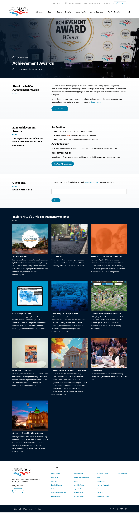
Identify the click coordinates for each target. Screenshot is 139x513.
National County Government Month (106, 256)
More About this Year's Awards (63, 164)
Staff (52, 489)
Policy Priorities (56, 497)
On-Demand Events (102, 474)
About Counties (96, 12)
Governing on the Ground (23, 370)
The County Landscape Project (64, 313)
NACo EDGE (56, 3)
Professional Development (81, 478)
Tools (50, 12)
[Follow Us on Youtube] (121, 509)
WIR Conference (78, 493)
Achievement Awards (103, 497)
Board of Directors (56, 485)
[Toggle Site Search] (129, 12)
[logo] (18, 15)
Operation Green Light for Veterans (27, 433)
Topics (59, 12)
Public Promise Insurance (92, 3)
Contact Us (18, 491)
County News (96, 370)
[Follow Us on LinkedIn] (117, 509)
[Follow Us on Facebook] (113, 509)
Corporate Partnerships (103, 485)
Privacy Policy (122, 474)
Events (68, 12)
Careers (99, 489)
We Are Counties (115, 12)
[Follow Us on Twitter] (110, 509)
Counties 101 (56, 256)
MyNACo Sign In (120, 3)
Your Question (59, 187)
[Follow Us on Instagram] (126, 509)
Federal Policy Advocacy (58, 493)
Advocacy (40, 12)
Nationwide (106, 3)
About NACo (81, 12)
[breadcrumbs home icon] (13, 57)
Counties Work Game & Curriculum (106, 313)
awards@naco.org (92, 182)
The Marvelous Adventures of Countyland (69, 370)
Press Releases (101, 482)
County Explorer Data (21, 313)
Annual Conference (79, 485)
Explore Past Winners (60, 109)
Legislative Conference (80, 489)
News (98, 478)
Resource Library (79, 474)
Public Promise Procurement (72, 3)
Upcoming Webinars (79, 497)
